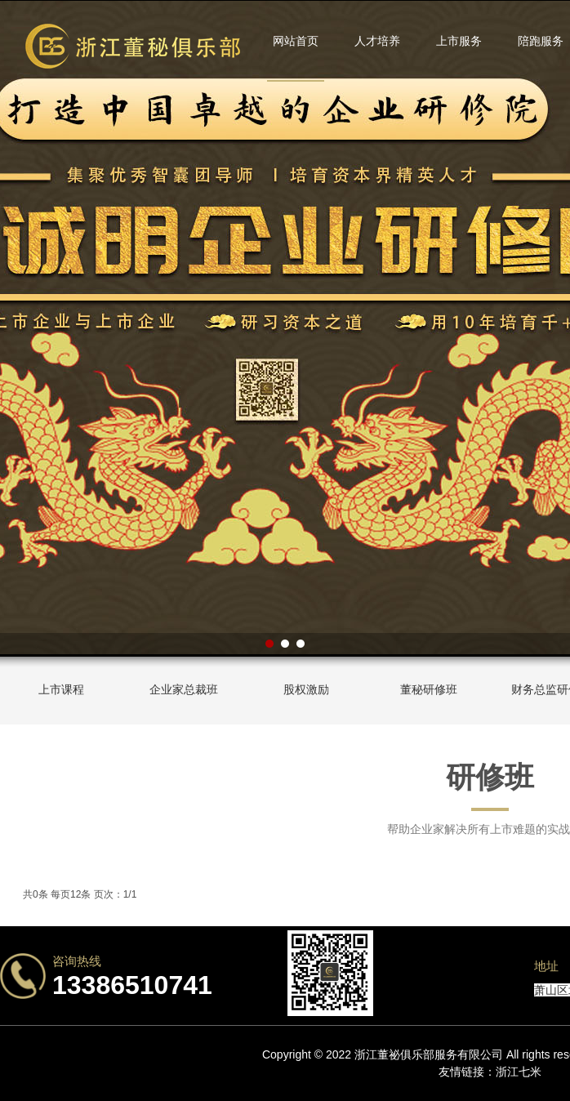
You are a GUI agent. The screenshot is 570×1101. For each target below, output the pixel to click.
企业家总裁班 (183, 689)
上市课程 (61, 689)
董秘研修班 (428, 689)
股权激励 (306, 689)
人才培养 (377, 40)
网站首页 (295, 40)
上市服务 (459, 40)
